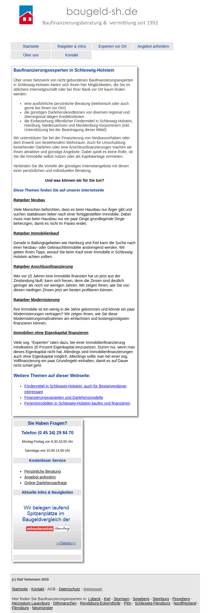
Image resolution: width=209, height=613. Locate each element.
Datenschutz (69, 589)
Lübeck (94, 599)
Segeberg (141, 599)
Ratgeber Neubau (29, 200)
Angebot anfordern (153, 46)
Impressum (92, 589)
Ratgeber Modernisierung (36, 300)
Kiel (107, 599)
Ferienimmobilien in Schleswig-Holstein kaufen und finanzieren (77, 403)
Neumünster (42, 608)
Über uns (31, 55)
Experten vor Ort (113, 46)
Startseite (31, 46)
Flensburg (20, 608)
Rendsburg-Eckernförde (100, 603)
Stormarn (122, 599)
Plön (127, 603)
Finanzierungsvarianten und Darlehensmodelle (63, 397)
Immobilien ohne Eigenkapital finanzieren (50, 332)
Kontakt (71, 55)
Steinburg (161, 599)
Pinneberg (181, 599)
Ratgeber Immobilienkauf (36, 233)
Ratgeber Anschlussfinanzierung (43, 266)
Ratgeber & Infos (71, 46)
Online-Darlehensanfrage (45, 483)
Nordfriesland (185, 603)
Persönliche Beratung (42, 471)
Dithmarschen (64, 603)
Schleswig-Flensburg (152, 603)
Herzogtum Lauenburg (31, 603)
